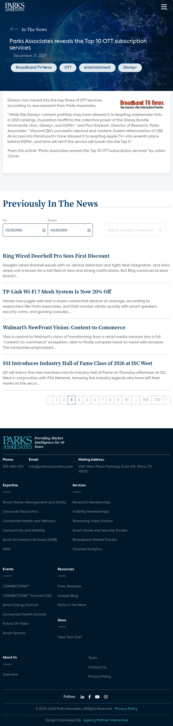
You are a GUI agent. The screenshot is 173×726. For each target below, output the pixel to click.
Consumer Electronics (21, 511)
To (5, 221)
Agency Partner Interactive (105, 720)
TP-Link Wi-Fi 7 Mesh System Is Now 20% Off (57, 291)
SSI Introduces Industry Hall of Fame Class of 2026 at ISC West (77, 363)
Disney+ (130, 68)
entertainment (97, 68)
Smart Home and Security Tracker (100, 530)
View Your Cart (70, 637)
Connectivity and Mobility (24, 530)
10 (127, 400)
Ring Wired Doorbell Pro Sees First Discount (56, 255)
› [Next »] (166, 400)
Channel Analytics (87, 549)
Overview (10, 674)
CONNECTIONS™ (16, 586)
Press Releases (70, 586)
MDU (6, 549)
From (52, 221)
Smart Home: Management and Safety (34, 502)
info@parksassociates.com (51, 466)
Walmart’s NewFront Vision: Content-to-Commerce (64, 327)
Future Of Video (16, 623)
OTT (67, 68)
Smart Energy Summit (20, 605)
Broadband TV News (34, 68)
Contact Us (97, 667)
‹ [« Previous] (49, 400)
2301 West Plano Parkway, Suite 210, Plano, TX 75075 (115, 469)
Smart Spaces (14, 633)
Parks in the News (72, 605)
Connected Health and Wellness (29, 521)
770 (158, 400)
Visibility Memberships (91, 511)
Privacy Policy (99, 676)
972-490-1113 (13, 466)
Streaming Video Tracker (93, 521)
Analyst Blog (68, 595)
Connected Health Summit (24, 614)
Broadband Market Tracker (95, 539)
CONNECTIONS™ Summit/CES (27, 595)
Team (92, 658)
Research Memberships (92, 502)
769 (146, 400)
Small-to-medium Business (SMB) (30, 539)
